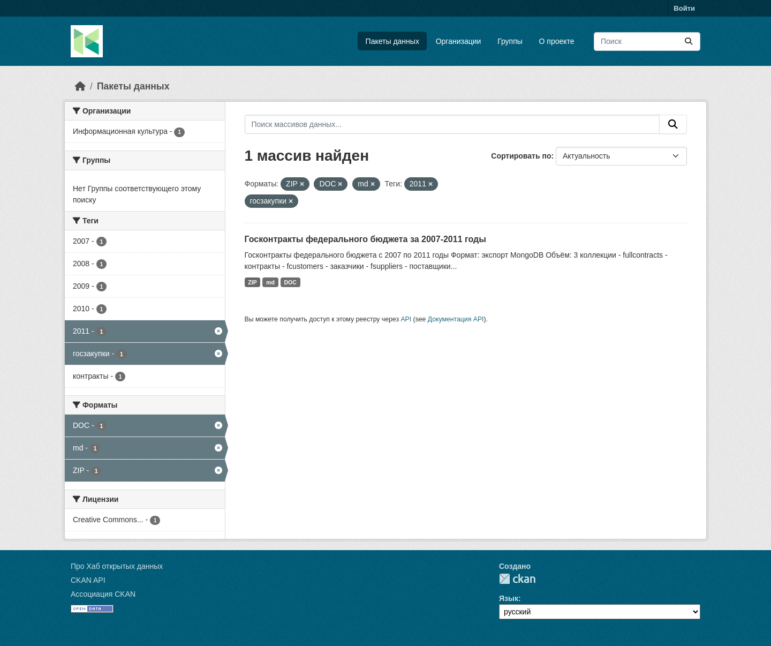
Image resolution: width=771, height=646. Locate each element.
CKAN (517, 578)
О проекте (557, 41)
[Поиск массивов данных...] (647, 41)
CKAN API (88, 580)
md (270, 282)
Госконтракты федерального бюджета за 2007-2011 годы (365, 239)
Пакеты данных (392, 41)
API (405, 319)
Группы (510, 41)
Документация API (456, 319)
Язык (508, 598)
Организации (458, 41)
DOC (290, 282)
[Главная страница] (80, 86)
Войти (684, 8)
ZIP (252, 282)
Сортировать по (521, 156)
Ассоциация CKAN (103, 594)
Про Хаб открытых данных (117, 566)
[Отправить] (688, 41)
